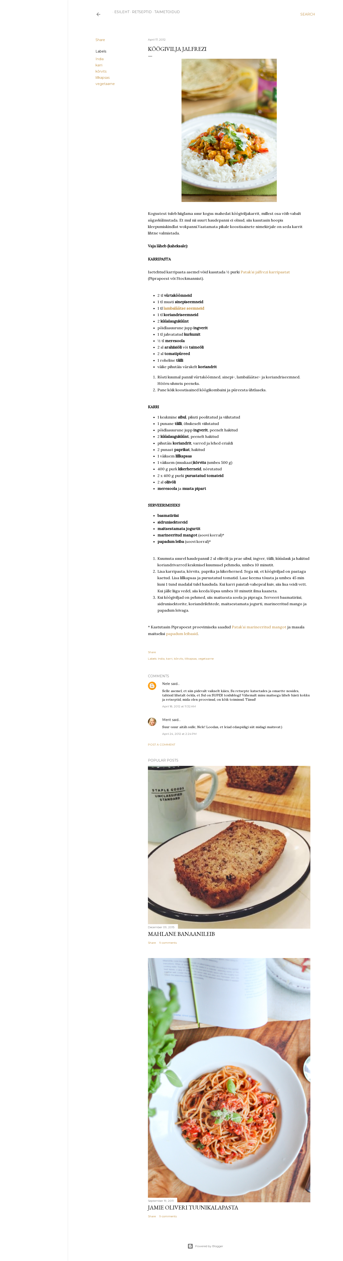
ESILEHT (120, 12)
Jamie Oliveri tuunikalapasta (193, 1207)
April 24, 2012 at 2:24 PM (179, 734)
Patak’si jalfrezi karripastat (265, 272)
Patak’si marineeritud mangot (259, 627)
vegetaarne (105, 84)
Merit (166, 720)
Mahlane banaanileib (181, 934)
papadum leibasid (182, 633)
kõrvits (101, 71)
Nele (166, 684)
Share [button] (100, 40)
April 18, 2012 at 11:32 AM (179, 706)
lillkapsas (103, 77)
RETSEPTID (140, 12)
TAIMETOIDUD (165, 12)
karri (99, 65)
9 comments (168, 942)
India (100, 59)
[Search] (307, 14)
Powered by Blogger (205, 1246)
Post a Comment (161, 744)
